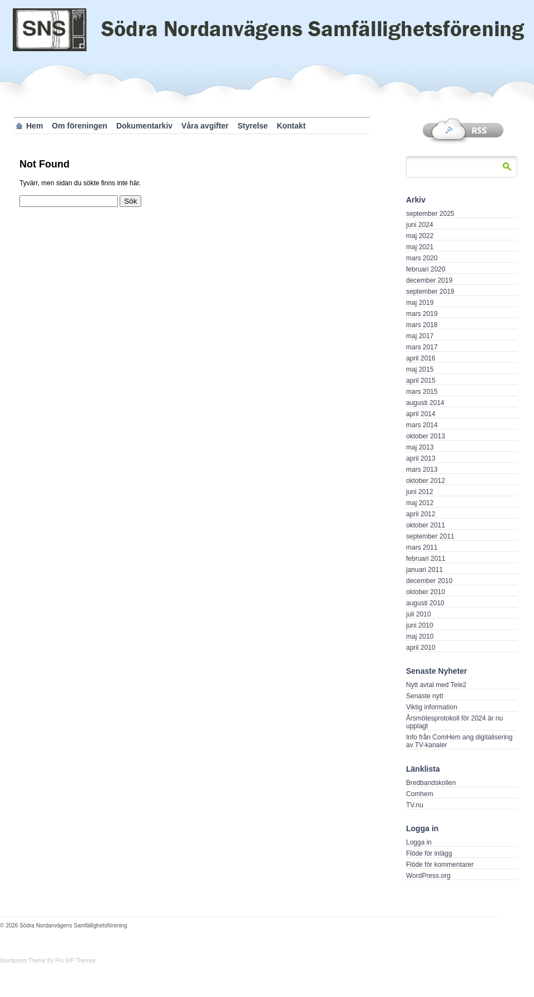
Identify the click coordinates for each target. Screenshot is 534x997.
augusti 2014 (425, 403)
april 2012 (421, 514)
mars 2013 (422, 469)
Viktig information (431, 707)
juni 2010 (419, 625)
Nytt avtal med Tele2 (436, 685)
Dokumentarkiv (144, 125)
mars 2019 (422, 314)
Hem (34, 125)
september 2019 (430, 291)
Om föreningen (79, 125)
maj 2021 (419, 247)
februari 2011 (426, 558)
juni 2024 (419, 225)
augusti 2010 (425, 603)
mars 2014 (422, 425)
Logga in (419, 842)
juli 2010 (418, 614)
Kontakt (290, 125)
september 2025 (430, 214)
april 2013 (421, 458)
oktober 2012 (425, 481)
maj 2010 (419, 636)
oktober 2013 (425, 436)
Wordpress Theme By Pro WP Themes (48, 960)
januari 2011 (424, 570)
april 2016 (421, 358)
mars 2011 (422, 547)
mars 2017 (422, 347)
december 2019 (429, 280)
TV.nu (414, 805)
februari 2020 (426, 269)
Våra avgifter (205, 125)
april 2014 (421, 414)
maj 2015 (419, 369)
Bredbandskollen (431, 783)
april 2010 (421, 647)
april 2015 (421, 380)
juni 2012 (419, 492)
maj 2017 (419, 336)
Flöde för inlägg (429, 853)
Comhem (419, 794)
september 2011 (430, 536)
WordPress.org (428, 876)
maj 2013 (419, 447)
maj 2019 (419, 303)
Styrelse (253, 125)
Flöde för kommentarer (439, 864)
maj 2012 (419, 503)
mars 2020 (422, 258)
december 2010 (429, 581)
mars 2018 (422, 325)
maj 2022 (419, 236)
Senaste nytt (424, 696)
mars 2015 (422, 392)
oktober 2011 (425, 525)
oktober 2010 (425, 592)
